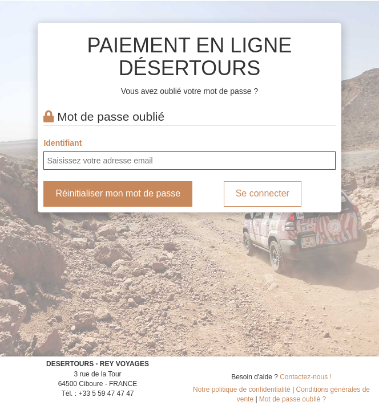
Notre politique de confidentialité (242, 389)
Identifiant (62, 142)
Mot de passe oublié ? (292, 399)
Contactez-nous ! (306, 377)
